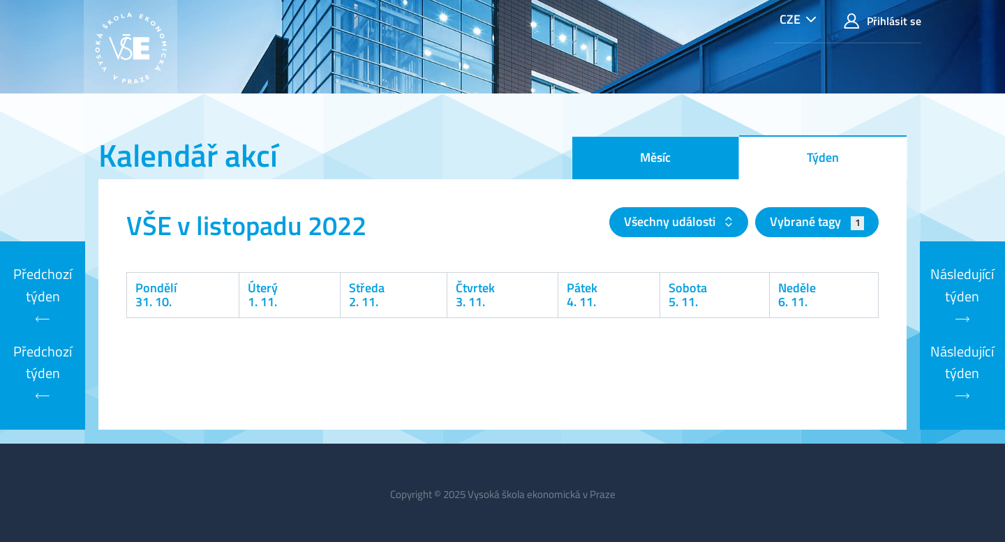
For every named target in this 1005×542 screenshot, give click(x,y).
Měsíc (655, 157)
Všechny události (671, 221)
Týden (823, 157)
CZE (790, 19)
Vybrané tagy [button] (817, 221)
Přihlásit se (882, 21)
